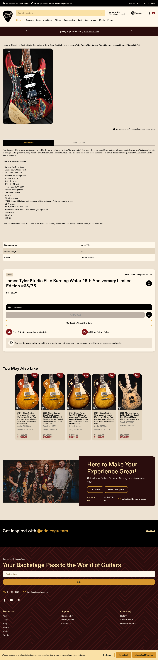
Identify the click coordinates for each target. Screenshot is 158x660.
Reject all (123, 654)
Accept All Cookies (144, 654)
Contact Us (66, 623)
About (139, 3)
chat (120, 343)
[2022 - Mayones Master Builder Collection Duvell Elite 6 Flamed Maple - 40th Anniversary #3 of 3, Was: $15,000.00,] (130, 392)
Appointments (149, 3)
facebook (4, 600)
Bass (38, 20)
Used (79, 20)
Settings (107, 654)
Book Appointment (91, 31)
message (106, 343)
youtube (11, 600)
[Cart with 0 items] (151, 13)
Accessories (69, 20)
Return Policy (67, 615)
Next (131, 31)
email (113, 343)
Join (79, 582)
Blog (5, 623)
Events (110, 20)
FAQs (5, 619)
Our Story (95, 489)
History (123, 615)
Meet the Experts (116, 489)
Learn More (150, 129)
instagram (18, 600)
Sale (87, 20)
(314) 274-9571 (108, 499)
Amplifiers (47, 20)
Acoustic (30, 20)
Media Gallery (79, 142)
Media (132, 3)
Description (28, 142)
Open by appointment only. (79, 31)
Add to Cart (75, 315)
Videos (6, 627)
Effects (58, 20)
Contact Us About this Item (79, 323)
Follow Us (150, 530)
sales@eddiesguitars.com (134, 498)
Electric (19, 20)
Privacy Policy (67, 619)
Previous (26, 31)
